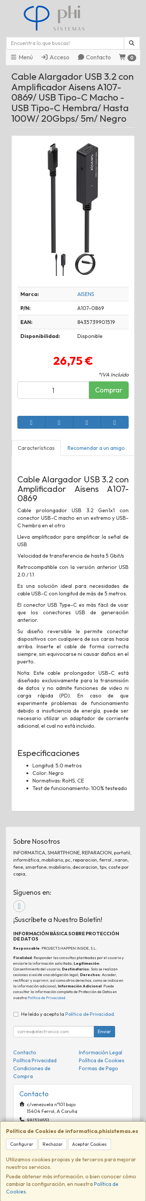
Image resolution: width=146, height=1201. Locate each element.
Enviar (104, 1031)
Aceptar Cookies (89, 1144)
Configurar (21, 1144)
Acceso (55, 57)
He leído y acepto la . (68, 1014)
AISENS (85, 294)
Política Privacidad (35, 1060)
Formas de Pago (98, 1068)
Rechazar (53, 1144)
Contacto (94, 57)
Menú (21, 57)
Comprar (108, 390)
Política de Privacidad (46, 997)
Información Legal (100, 1052)
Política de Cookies (101, 1060)
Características (36, 448)
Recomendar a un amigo (96, 448)
